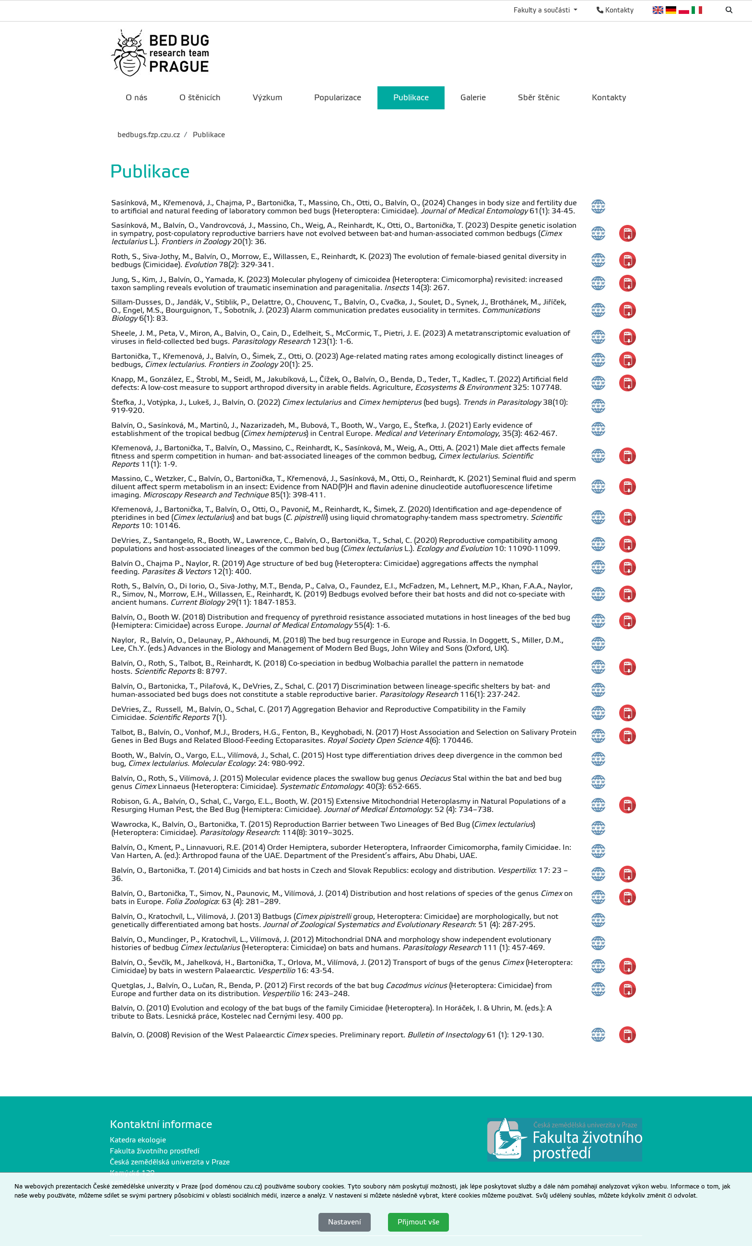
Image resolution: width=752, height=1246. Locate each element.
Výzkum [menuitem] (267, 97)
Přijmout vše (418, 1222)
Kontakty (615, 10)
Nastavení (344, 1222)
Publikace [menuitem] (411, 97)
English (658, 10)
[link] (162, 53)
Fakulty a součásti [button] (543, 10)
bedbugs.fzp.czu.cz (149, 135)
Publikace (208, 135)
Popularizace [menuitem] (337, 97)
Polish (684, 10)
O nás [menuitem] (136, 97)
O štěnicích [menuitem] (200, 97)
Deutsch (671, 10)
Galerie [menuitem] (473, 97)
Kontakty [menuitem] (609, 97)
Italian (697, 10)
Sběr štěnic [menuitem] (539, 97)
